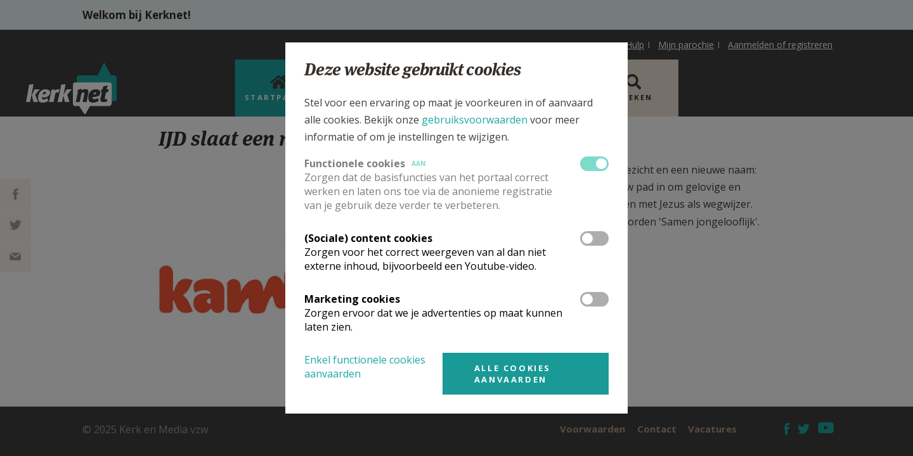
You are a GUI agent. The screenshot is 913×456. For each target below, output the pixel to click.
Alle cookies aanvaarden (512, 373)
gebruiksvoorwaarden (475, 120)
